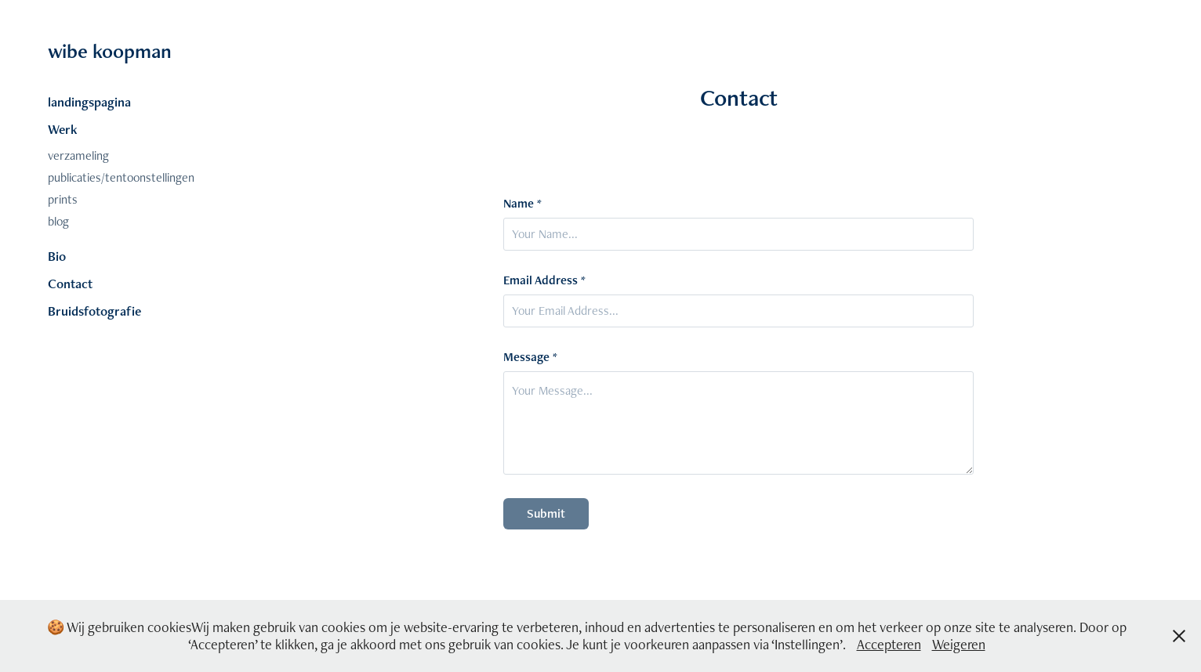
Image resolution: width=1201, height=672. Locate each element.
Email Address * (544, 280)
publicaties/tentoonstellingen (121, 177)
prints (63, 199)
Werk (63, 129)
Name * (522, 203)
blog (58, 221)
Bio (57, 256)
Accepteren (889, 644)
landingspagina (89, 101)
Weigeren (958, 644)
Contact (70, 283)
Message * (530, 357)
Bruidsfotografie (94, 311)
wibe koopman (110, 51)
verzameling (78, 155)
